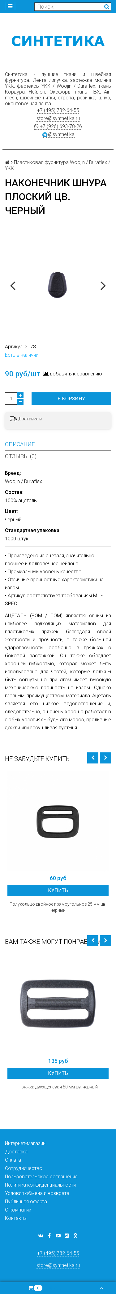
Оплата (13, 1160)
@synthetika (58, 134)
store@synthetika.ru (58, 118)
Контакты (16, 1218)
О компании (18, 1210)
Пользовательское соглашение (41, 1177)
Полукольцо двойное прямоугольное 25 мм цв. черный (58, 907)
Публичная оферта (26, 1201)
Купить (58, 890)
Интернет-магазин (25, 1143)
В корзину (71, 399)
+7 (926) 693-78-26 (58, 126)
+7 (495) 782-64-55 (58, 110)
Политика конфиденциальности (40, 1185)
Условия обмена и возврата (37, 1193)
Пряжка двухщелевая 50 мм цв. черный (58, 1086)
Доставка (16, 1152)
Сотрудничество (23, 1168)
